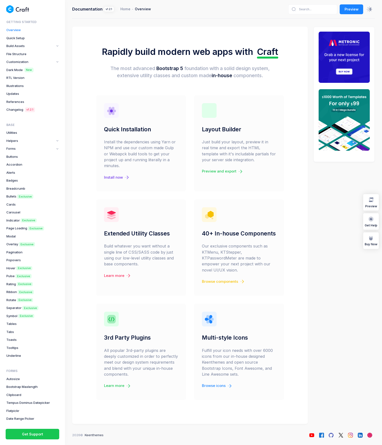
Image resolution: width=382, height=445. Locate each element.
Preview (352, 9)
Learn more (117, 275)
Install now (117, 177)
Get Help (371, 221)
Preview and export (222, 171)
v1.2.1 (109, 9)
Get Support (32, 434)
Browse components (223, 281)
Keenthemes (94, 435)
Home (125, 9)
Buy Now (371, 240)
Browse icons (217, 385)
